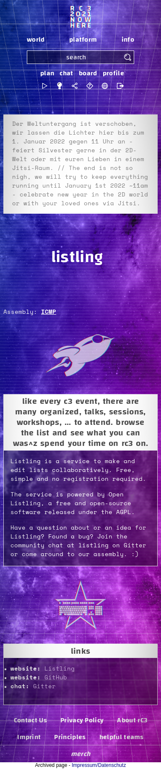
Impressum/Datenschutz (99, 765)
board (88, 73)
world (36, 39)
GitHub (55, 678)
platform (83, 39)
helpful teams (121, 737)
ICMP (48, 312)
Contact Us (30, 720)
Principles (70, 737)
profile (113, 73)
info (128, 39)
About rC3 (132, 720)
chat (66, 73)
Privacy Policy (82, 720)
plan (47, 73)
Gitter (44, 686)
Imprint (29, 737)
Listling (59, 669)
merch (81, 754)
